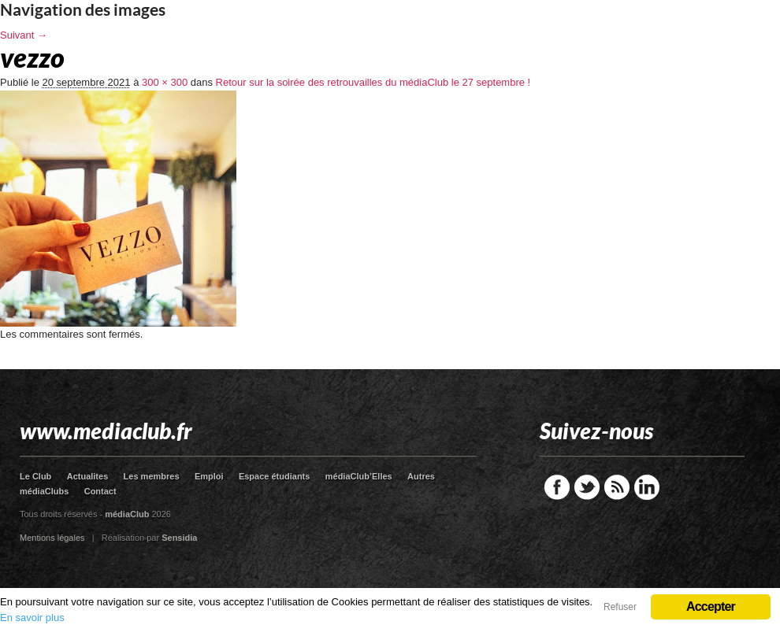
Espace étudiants (274, 476)
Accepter (710, 606)
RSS (617, 487)
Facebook (557, 487)
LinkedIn (646, 487)
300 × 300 (165, 82)
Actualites (88, 476)
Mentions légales (52, 537)
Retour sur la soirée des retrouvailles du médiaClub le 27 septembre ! (373, 82)
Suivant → (23, 35)
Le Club (35, 476)
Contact (100, 491)
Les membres (152, 476)
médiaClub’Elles (358, 476)
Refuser (620, 606)
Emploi (209, 476)
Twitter (587, 487)
